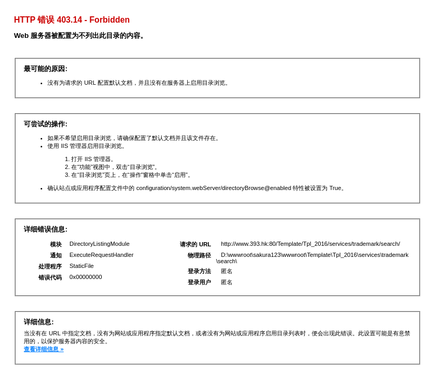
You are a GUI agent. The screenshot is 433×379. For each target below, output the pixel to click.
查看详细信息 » (43, 349)
